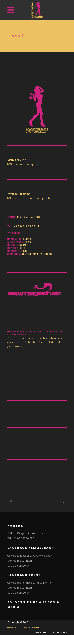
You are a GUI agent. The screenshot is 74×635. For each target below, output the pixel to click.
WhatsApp (14, 232)
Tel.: (23, 226)
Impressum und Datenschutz (49, 632)
